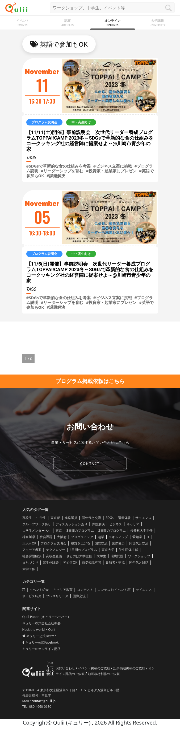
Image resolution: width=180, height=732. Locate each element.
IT (147, 537)
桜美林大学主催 (141, 530)
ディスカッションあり (71, 524)
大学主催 (28, 569)
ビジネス (115, 524)
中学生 (41, 517)
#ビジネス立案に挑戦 (112, 166)
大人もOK (29, 543)
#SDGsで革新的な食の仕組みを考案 (58, 166)
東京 (59, 530)
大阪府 (61, 537)
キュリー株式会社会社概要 (41, 623)
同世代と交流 (138, 543)
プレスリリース (57, 596)
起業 (101, 537)
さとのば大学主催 (79, 556)
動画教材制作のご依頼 (104, 674)
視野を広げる (80, 543)
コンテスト (85, 589)
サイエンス (143, 517)
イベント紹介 (39, 589)
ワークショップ (139, 556)
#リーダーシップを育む (62, 170)
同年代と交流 (91, 517)
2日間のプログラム (112, 530)
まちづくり (30, 562)
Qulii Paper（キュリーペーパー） (46, 617)
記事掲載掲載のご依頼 (129, 668)
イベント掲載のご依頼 (94, 668)
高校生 (27, 517)
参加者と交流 (115, 562)
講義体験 (124, 517)
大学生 (101, 556)
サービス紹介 (31, 596)
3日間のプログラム (80, 530)
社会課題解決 (31, 556)
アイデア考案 (31, 549)
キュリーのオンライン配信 (41, 648)
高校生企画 (54, 556)
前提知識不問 (91, 562)
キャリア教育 (63, 589)
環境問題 (117, 556)
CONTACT (90, 463)
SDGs (110, 517)
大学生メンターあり (36, 530)
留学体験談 (51, 562)
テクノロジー (55, 549)
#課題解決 (56, 175)
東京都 (55, 517)
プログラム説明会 (53, 543)
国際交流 (101, 543)
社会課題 (46, 537)
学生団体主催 (128, 549)
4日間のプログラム (83, 549)
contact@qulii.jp (44, 701)
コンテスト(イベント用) (114, 589)
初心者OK (70, 562)
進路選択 (71, 517)
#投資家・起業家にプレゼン (111, 170)
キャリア (133, 524)
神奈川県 (28, 537)
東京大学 (108, 549)
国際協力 (118, 543)
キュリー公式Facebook (40, 642)
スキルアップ (118, 537)
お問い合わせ (66, 668)
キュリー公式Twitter (39, 636)
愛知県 (137, 537)
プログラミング (82, 537)
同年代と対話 (138, 562)
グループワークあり (36, 524)
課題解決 (98, 524)
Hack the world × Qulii (38, 629)
